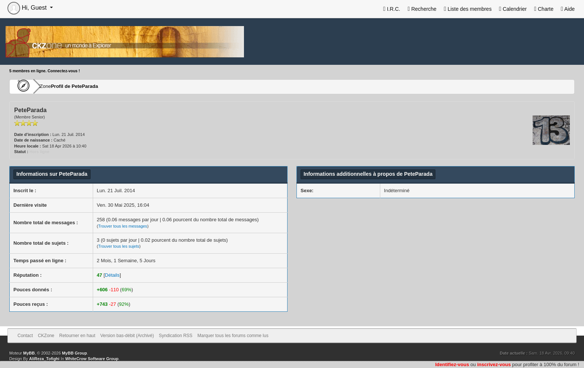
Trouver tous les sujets (118, 246)
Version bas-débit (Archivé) (127, 335)
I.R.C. (391, 9)
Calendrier (513, 9)
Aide (568, 9)
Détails (112, 275)
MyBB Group (74, 353)
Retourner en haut (77, 335)
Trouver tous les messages (122, 226)
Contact (25, 335)
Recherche (421, 9)
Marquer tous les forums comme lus (233, 335)
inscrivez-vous (494, 364)
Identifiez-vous (452, 364)
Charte (543, 9)
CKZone (52, 86)
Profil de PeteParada (96, 86)
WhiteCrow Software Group (91, 358)
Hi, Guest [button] (27, 7)
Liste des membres (468, 9)
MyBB (29, 353)
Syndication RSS (176, 335)
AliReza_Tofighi (44, 358)
